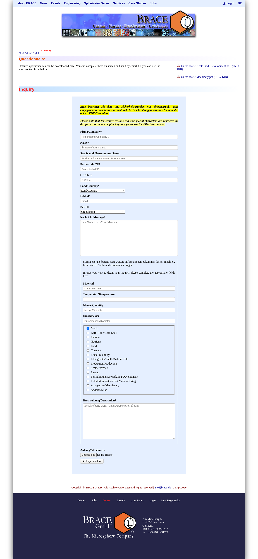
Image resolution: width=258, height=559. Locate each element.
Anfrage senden (92, 461)
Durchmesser (91, 315)
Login (230, 3)
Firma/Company (91, 131)
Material (88, 283)
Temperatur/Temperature (98, 294)
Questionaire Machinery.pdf (204, 76)
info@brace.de (163, 487)
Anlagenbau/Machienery (105, 385)
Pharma (95, 337)
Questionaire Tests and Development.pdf (208, 67)
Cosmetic (96, 350)
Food (94, 346)
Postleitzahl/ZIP (90, 164)
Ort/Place (86, 175)
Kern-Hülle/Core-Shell (104, 332)
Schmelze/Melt (99, 367)
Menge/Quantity (93, 305)
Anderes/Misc (99, 389)
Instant (95, 372)
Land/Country (89, 186)
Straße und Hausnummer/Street (100, 153)
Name (87, 142)
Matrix (95, 328)
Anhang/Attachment (92, 450)
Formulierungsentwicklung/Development (114, 376)
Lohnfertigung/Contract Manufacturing (113, 381)
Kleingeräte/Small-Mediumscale (109, 359)
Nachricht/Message (92, 217)
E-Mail (87, 196)
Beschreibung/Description (99, 400)
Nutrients (96, 341)
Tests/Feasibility (100, 354)
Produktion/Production (104, 363)
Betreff (84, 207)
